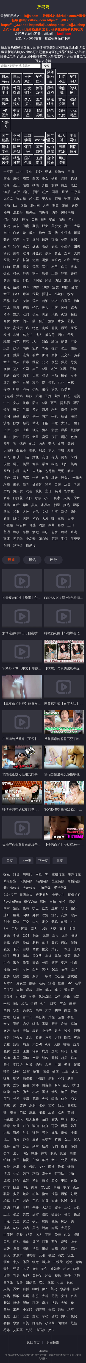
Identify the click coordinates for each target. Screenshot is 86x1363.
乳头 (45, 348)
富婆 (6, 539)
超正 (58, 253)
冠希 (35, 348)
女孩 (26, 301)
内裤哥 (43, 212)
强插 (6, 505)
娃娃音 (37, 484)
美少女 (56, 226)
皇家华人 (26, 894)
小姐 (35, 389)
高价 (45, 457)
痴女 (16, 321)
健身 (64, 341)
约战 (58, 280)
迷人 (16, 362)
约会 (29, 491)
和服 (16, 511)
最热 (32, 560)
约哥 (55, 212)
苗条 (16, 226)
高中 (67, 226)
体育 (45, 477)
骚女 (26, 267)
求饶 (54, 389)
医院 (6, 260)
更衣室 (47, 199)
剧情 (6, 922)
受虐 (74, 287)
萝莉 (35, 942)
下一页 (43, 860)
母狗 (74, 362)
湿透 (64, 328)
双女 (45, 226)
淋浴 (54, 301)
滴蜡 (64, 178)
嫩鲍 (16, 484)
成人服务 (32, 1119)
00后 (16, 505)
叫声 (45, 416)
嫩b (25, 505)
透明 (35, 239)
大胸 (46, 205)
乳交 (6, 949)
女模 (16, 403)
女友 (26, 239)
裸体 (16, 382)
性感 (62, 219)
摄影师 (75, 430)
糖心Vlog (30, 901)
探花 (6, 874)
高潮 (64, 915)
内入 (6, 457)
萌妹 (48, 171)
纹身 (70, 294)
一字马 (76, 192)
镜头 (74, 307)
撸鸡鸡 (43, 6)
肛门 (26, 314)
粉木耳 (34, 199)
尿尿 (38, 498)
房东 (74, 267)
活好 (61, 335)
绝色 (35, 328)
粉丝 (54, 409)
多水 (48, 253)
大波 (45, 518)
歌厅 (6, 409)
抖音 (16, 874)
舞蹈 (70, 443)
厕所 (64, 192)
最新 (54, 355)
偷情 (74, 942)
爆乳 (54, 949)
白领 (77, 280)
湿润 (6, 416)
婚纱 (74, 511)
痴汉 (6, 443)
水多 (61, 321)
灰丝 (67, 280)
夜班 (54, 437)
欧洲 (6, 335)
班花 (6, 341)
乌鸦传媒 (42, 881)
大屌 (77, 253)
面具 (16, 267)
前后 (74, 457)
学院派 (37, 280)
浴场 (19, 396)
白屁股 (21, 450)
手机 (54, 416)
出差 (70, 518)
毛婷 (64, 539)
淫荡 (35, 267)
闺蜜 (26, 226)
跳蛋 (16, 518)
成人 (39, 335)
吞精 (64, 532)
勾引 (71, 219)
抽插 (35, 185)
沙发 (6, 253)
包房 (54, 532)
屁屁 (54, 328)
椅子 (6, 314)
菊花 (45, 389)
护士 (35, 908)
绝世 (35, 341)
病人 (51, 450)
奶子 (16, 348)
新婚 (64, 511)
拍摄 (64, 416)
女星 (35, 437)
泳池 (77, 199)
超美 (6, 280)
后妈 (6, 491)
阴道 (35, 403)
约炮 (36, 935)
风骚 (54, 314)
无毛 (61, 471)
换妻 (6, 369)
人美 (67, 498)
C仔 (6, 219)
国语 (55, 192)
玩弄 (6, 348)
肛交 (26, 922)
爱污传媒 (60, 888)
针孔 (6, 273)
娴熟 (66, 505)
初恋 (16, 239)
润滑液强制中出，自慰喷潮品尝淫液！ (29, 633)
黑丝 (74, 185)
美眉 (45, 314)
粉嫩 (45, 192)
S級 (44, 403)
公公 (45, 362)
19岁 (35, 287)
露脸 (6, 178)
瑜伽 (54, 341)
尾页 (60, 860)
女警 (26, 382)
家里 (35, 273)
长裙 (26, 260)
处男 (6, 382)
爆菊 (16, 178)
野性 (26, 280)
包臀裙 (50, 471)
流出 (26, 355)
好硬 (16, 416)
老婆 (77, 396)
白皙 (67, 396)
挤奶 (35, 518)
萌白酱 (43, 539)
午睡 (54, 423)
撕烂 (16, 437)
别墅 (54, 362)
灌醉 (65, 205)
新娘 (6, 518)
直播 (62, 928)
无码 (54, 922)
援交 (45, 949)
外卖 (35, 915)
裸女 (76, 498)
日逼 (26, 437)
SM (5, 928)
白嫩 (16, 233)
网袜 (70, 382)
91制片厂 (10, 894)
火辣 (64, 314)
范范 (55, 539)
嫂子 (77, 423)
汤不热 (18, 545)
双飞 (64, 908)
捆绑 (58, 199)
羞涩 (6, 532)
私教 (61, 525)
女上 (6, 362)
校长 (39, 491)
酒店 (6, 185)
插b (43, 219)
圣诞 (64, 239)
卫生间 (35, 205)
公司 (26, 369)
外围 (45, 185)
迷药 (67, 199)
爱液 (6, 287)
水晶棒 (45, 505)
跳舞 (61, 443)
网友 (64, 457)
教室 (70, 471)
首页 (9, 860)
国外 (64, 307)
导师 (6, 389)
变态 (16, 185)
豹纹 (32, 443)
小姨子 (66, 246)
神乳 (63, 369)
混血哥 (18, 212)
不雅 (6, 301)
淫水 (35, 301)
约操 (48, 280)
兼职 (45, 532)
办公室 (8, 199)
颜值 (45, 273)
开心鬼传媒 (11, 888)
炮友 (26, 178)
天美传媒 (25, 881)
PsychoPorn (12, 901)
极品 (52, 219)
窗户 (42, 321)
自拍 (53, 901)
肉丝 (45, 328)
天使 (76, 260)
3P (73, 922)
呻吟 (26, 287)
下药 (16, 949)
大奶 (53, 928)
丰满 (70, 171)
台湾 (54, 511)
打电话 (8, 396)
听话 (76, 403)
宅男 (54, 267)
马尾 (6, 511)
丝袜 (54, 908)
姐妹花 (18, 498)
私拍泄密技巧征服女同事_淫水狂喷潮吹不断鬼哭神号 (40, 774)
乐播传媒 (74, 881)
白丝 (64, 185)
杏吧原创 (42, 894)
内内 (42, 443)
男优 (35, 511)
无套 (45, 935)
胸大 (45, 307)
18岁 (45, 287)
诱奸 (26, 518)
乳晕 (26, 409)
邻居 (42, 450)
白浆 (16, 375)
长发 (35, 314)
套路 (6, 498)
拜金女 (37, 253)
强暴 (26, 362)
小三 (47, 498)
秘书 (6, 212)
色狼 (74, 437)
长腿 (74, 178)
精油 (45, 301)
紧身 (58, 396)
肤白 (16, 301)
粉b (76, 301)
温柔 (64, 430)
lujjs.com (31, 16)
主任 (48, 491)
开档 (74, 273)
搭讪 (26, 942)
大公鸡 (56, 260)
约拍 (42, 525)
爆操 (77, 233)
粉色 (42, 233)
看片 (35, 355)
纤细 (16, 389)
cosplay (41, 140)
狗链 (54, 464)
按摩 (26, 403)
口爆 (58, 484)
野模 (16, 532)
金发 (54, 942)
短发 (45, 409)
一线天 (77, 477)
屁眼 (65, 287)
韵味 (26, 321)
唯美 (16, 280)
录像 (6, 355)
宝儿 (6, 307)
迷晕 (23, 205)
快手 (35, 416)
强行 (54, 348)
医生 (45, 267)
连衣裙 (21, 199)
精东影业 (9, 881)
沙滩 (6, 423)
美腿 (6, 942)
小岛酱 (31, 539)
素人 (34, 928)
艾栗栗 (75, 539)
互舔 (74, 328)
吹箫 (45, 915)
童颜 (61, 518)
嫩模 (75, 205)
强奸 (74, 908)
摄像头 (59, 171)
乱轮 (35, 362)
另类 (14, 928)
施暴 (74, 348)
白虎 (35, 178)
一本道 (8, 171)
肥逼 (6, 375)
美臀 (26, 464)
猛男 (64, 362)
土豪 (54, 273)
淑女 (45, 178)
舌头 (70, 335)
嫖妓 (29, 396)
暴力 (6, 437)
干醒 (45, 423)
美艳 (51, 443)
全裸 (34, 219)
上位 (6, 430)
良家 (57, 498)
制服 (26, 915)
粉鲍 (6, 484)
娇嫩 (16, 287)
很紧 (35, 294)
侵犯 (51, 382)
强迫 (35, 430)
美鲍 (74, 464)
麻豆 (39, 874)
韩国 (43, 901)
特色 (35, 307)
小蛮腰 (8, 525)
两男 (53, 403)
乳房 (77, 484)
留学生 (69, 491)
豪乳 (26, 484)
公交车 (66, 355)
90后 (6, 192)
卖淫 (45, 437)
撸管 (64, 409)
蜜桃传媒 (58, 874)
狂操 (26, 307)
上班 (26, 430)
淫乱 (54, 915)
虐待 (74, 915)
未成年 (37, 471)
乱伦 (45, 942)
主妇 (64, 464)
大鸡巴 (66, 423)
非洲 (16, 335)
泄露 (16, 355)
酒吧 (35, 532)
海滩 (74, 416)
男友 (45, 430)
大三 (35, 375)
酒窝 (26, 477)
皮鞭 (6, 464)
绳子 (16, 464)
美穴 (34, 505)
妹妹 (35, 246)
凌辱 (35, 382)
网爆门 (27, 874)
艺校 (70, 321)
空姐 (16, 908)
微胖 (53, 369)
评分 (53, 560)
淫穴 (67, 253)
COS (26, 935)
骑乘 (77, 355)
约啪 (26, 375)
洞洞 (51, 321)
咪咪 (26, 294)
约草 (51, 525)
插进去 (47, 294)
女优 (45, 511)
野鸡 (16, 314)
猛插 (54, 239)
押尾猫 (18, 539)
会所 (16, 192)
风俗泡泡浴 (50, 76)
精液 (35, 423)
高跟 (16, 942)
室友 (55, 287)
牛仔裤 (66, 233)
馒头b (65, 477)
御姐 (64, 942)
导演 (54, 457)
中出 (6, 403)
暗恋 (26, 341)
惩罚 (26, 423)
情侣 (72, 901)
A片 (66, 260)
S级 (44, 369)
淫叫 (26, 253)
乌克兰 (27, 335)
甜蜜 (54, 430)
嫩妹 (6, 935)
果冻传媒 (74, 874)
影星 (57, 505)
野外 (39, 171)
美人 (26, 471)
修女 (6, 321)
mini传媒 (45, 888)
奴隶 (16, 423)
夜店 (16, 409)
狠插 (74, 314)
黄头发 (18, 491)
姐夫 (77, 246)
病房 (64, 267)
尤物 (65, 935)
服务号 (50, 335)
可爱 (74, 341)
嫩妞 (32, 233)
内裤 (26, 348)
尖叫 (58, 491)
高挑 (35, 226)
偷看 (54, 178)
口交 (35, 922)
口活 (26, 457)
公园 (16, 430)
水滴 (74, 532)
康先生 (31, 212)
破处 (64, 375)
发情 (6, 246)
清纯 (26, 389)
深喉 (76, 505)
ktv (15, 205)
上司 (19, 171)
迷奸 (6, 915)
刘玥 (6, 545)
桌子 (35, 369)
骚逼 (6, 239)
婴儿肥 (65, 403)
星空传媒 (58, 881)
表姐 (54, 246)
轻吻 (15, 219)
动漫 (64, 922)
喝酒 (45, 260)
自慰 (26, 949)
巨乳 (16, 915)
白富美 (66, 301)
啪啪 (6, 267)
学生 (29, 171)
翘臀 (16, 253)
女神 (54, 185)
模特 (26, 908)
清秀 (6, 477)
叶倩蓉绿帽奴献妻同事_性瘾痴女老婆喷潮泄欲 (35, 809)
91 (47, 874)
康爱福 (31, 545)
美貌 (32, 450)
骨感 (32, 525)
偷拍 (62, 901)
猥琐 (16, 457)
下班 (61, 450)
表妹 (45, 246)
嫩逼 (74, 935)
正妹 (48, 396)
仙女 (6, 328)
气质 (16, 260)
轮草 (26, 416)
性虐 (26, 185)
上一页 (26, 860)
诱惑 (45, 239)
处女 (45, 908)
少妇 (43, 928)
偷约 (6, 471)
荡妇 (16, 369)
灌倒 (45, 464)
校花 (16, 341)
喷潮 (16, 307)
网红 (16, 922)
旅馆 (39, 396)
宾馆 (16, 246)
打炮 (16, 273)
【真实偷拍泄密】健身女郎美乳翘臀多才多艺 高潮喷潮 (41, 704)
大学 (77, 226)
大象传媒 (29, 888)
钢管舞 (21, 525)
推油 (6, 205)
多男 (35, 409)
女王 (6, 294)
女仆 (61, 382)
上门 (70, 525)
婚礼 (35, 457)
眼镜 (73, 369)
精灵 (45, 375)
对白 (45, 341)
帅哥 (45, 355)
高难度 (18, 328)
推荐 (74, 409)
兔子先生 (58, 894)
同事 (24, 928)
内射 (6, 908)
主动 (54, 375)
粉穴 (48, 484)
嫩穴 (26, 246)
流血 (16, 477)
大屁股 (8, 450)
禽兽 (35, 464)
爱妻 (70, 450)
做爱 (35, 949)
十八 (35, 477)
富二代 (53, 233)
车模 (26, 532)
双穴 (6, 226)
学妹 (16, 935)
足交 (45, 922)
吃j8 (29, 498)
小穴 (54, 307)
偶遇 (22, 443)
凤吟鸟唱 (67, 212)
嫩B (51, 1330)
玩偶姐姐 (74, 894)
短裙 (35, 260)
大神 (26, 511)
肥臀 (36, 192)
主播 (72, 928)
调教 (55, 205)
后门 (26, 192)
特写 (25, 219)
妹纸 (16, 294)
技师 (16, 471)
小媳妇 (59, 294)
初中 (6, 233)
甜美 (67, 484)
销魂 (64, 273)
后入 (55, 935)
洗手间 (66, 389)
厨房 (74, 239)
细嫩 (54, 477)
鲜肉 (26, 273)
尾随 (64, 437)
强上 (64, 348)
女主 (74, 375)
